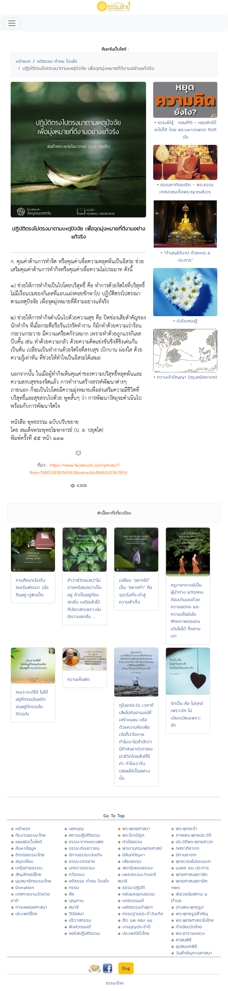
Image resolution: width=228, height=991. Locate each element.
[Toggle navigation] (12, 23)
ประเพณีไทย (26, 913)
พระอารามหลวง (190, 933)
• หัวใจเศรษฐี (185, 321)
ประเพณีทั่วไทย (135, 933)
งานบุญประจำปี (136, 926)
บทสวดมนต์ (133, 900)
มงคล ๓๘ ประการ (192, 868)
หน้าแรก (23, 61)
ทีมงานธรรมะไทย (30, 835)
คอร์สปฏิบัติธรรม (84, 933)
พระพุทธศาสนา (136, 828)
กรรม (74, 887)
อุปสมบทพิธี (186, 946)
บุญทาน (76, 900)
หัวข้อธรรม (132, 841)
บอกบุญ (76, 828)
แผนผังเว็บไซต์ (28, 841)
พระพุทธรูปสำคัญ (192, 913)
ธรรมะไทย (115, 983)
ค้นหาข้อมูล (25, 848)
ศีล (71, 894)
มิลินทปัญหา (133, 855)
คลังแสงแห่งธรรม (138, 894)
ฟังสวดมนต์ (80, 926)
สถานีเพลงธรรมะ (137, 868)
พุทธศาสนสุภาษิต (192, 874)
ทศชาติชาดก (187, 848)
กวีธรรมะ (77, 874)
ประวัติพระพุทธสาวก (194, 841)
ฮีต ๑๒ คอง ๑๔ (137, 920)
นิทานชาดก (186, 855)
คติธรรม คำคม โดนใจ (57, 61)
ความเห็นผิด (78, 679)
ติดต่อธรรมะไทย (30, 855)
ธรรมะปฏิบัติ (133, 887)
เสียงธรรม (131, 861)
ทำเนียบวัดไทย (189, 926)
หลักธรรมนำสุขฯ (137, 907)
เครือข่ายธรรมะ (29, 868)
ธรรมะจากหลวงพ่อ (86, 841)
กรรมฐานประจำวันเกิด (142, 913)
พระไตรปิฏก (133, 835)
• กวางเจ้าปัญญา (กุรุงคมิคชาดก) (185, 377)
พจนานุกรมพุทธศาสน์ (142, 848)
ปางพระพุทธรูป (189, 907)
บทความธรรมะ (82, 868)
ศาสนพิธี (183, 940)
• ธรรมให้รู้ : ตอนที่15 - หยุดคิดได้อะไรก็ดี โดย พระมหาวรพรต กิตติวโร (185, 129)
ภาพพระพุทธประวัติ (193, 835)
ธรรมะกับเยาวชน (84, 848)
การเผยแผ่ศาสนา (31, 907)
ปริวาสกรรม (80, 920)
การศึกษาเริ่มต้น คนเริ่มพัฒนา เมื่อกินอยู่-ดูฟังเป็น (32, 587)
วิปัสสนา (76, 913)
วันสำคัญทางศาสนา (194, 953)
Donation (24, 887)
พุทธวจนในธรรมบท (193, 861)
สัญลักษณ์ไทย (28, 874)
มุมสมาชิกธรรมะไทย (33, 881)
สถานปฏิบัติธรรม (84, 835)
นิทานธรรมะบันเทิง (85, 855)
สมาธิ (74, 907)
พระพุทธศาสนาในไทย (195, 920)
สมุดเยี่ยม (24, 861)
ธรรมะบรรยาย (82, 861)
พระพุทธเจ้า (186, 828)
